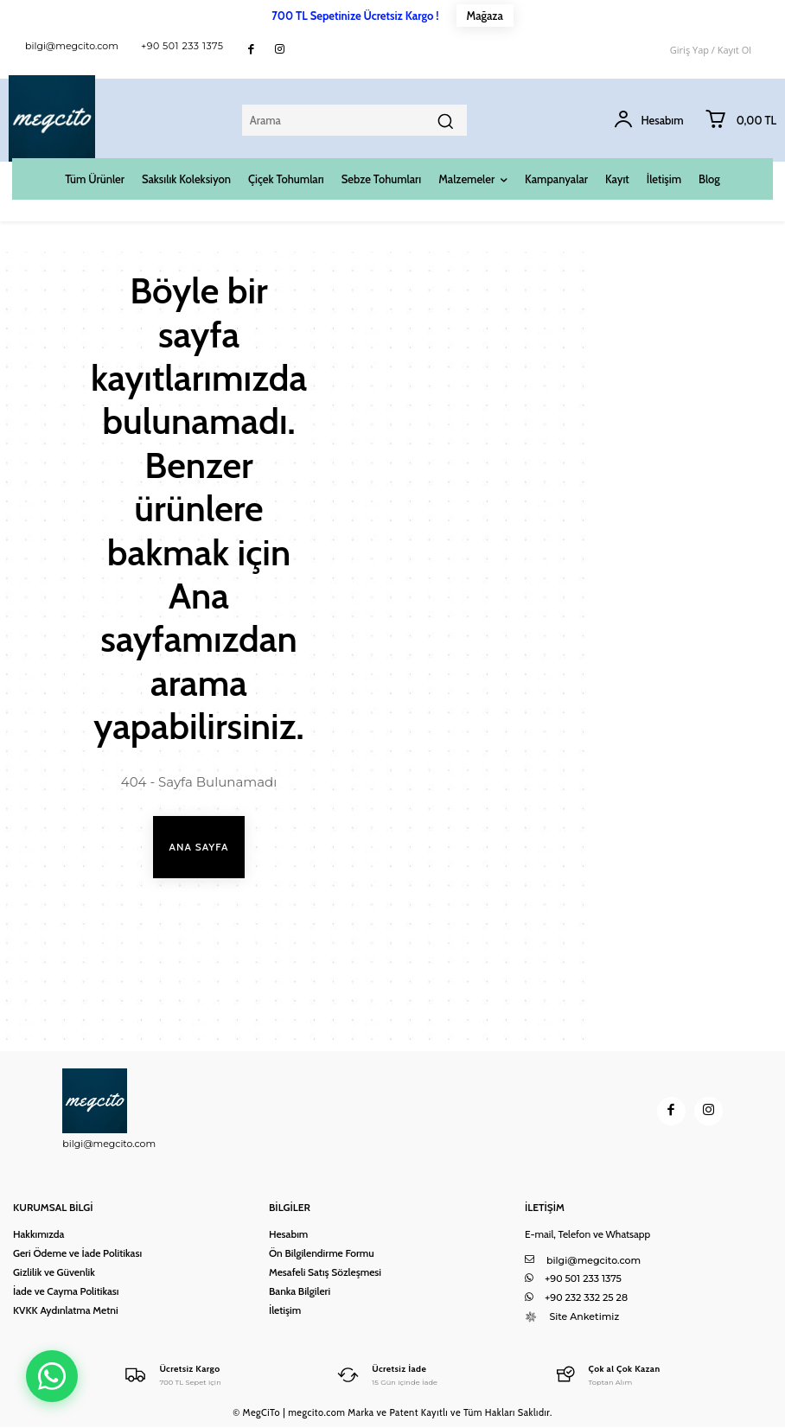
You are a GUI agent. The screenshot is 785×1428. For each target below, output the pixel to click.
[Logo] (172, 1374)
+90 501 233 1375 (182, 46)
